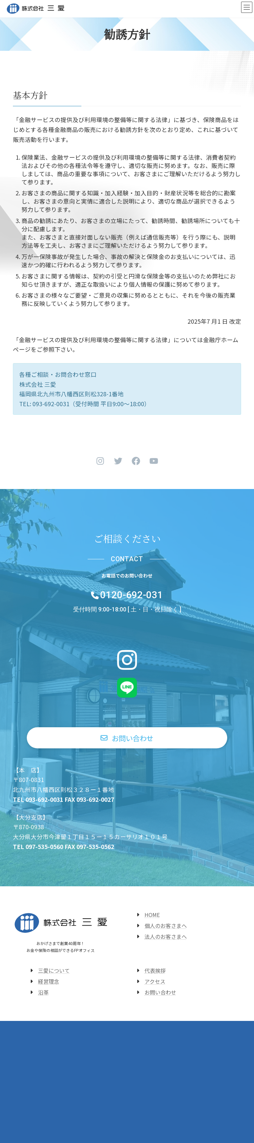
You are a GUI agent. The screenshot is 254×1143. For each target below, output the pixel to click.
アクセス (155, 981)
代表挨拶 (155, 970)
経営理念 (48, 981)
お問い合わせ (160, 992)
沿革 (43, 992)
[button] (127, 737)
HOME (152, 915)
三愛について (54, 970)
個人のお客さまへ (166, 926)
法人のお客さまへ (166, 936)
